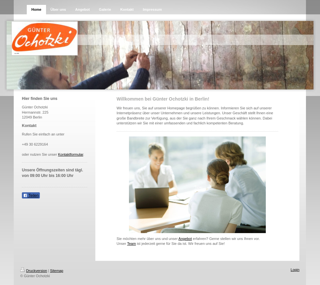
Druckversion (33, 271)
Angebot (185, 239)
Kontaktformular (70, 154)
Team (131, 243)
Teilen (31, 195)
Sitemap (56, 271)
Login (295, 270)
